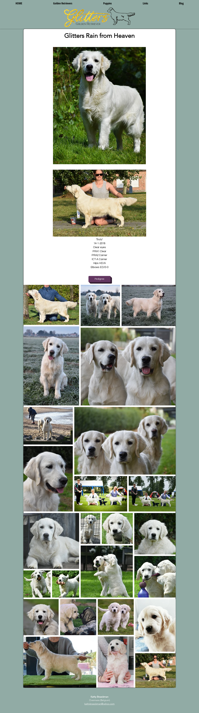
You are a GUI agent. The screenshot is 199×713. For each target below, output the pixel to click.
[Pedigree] (99, 279)
